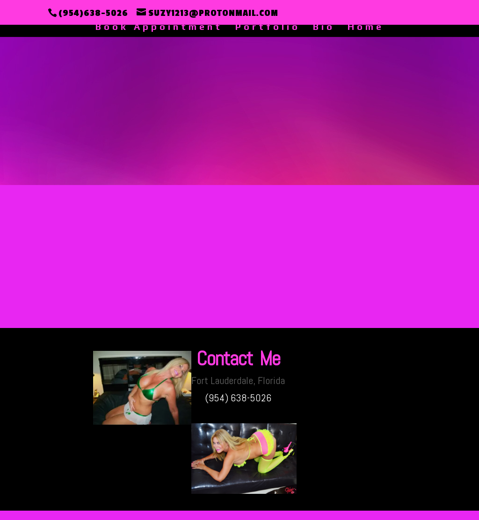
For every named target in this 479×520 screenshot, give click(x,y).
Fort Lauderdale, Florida (238, 380)
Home (366, 27)
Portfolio (267, 27)
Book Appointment (159, 27)
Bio (324, 27)
